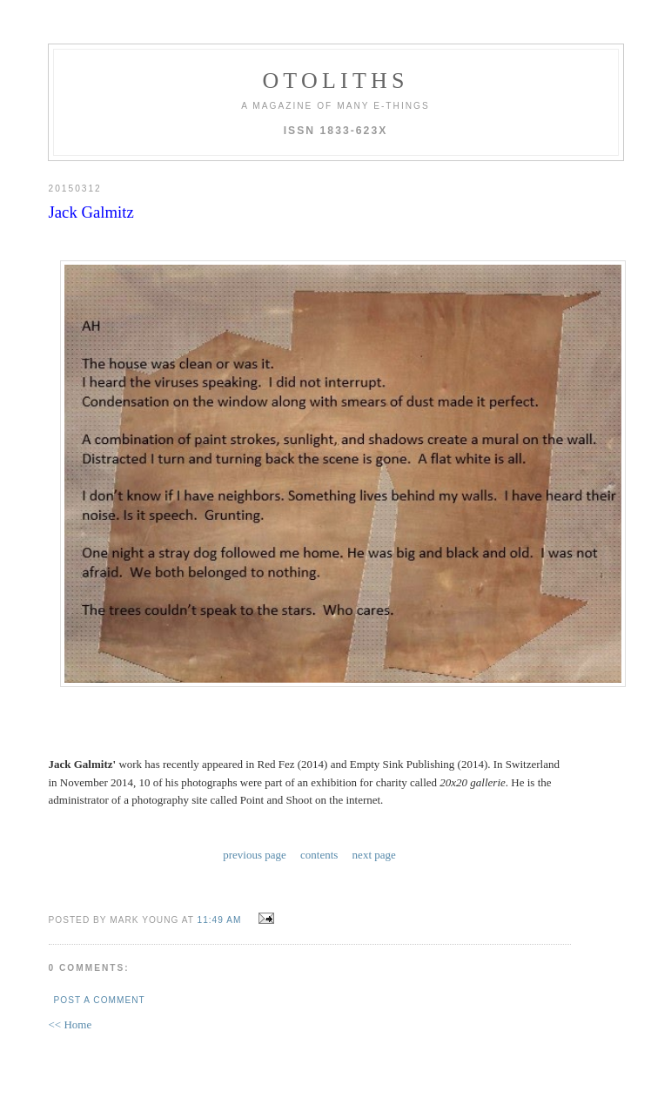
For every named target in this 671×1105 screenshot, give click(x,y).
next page (374, 854)
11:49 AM (220, 920)
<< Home (70, 1024)
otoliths (335, 80)
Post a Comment (99, 1000)
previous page (254, 854)
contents (319, 854)
